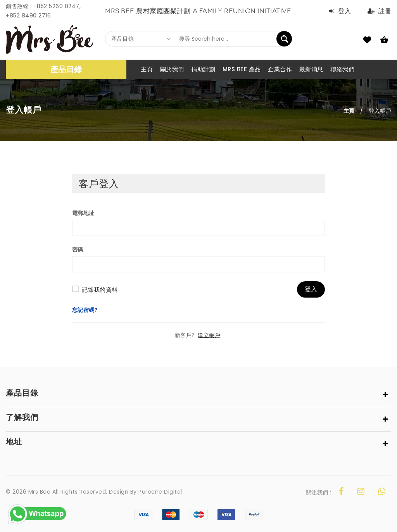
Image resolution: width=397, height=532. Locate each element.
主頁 (349, 111)
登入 (340, 11)
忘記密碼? (85, 310)
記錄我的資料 (100, 290)
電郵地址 (83, 213)
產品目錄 (66, 69)
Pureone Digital (160, 492)
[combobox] (140, 38)
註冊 (380, 11)
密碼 (77, 249)
